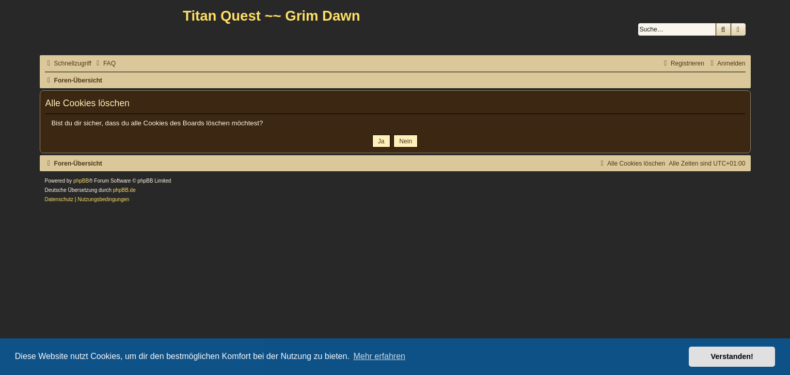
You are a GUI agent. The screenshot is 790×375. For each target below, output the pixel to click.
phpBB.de (124, 190)
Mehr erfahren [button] (379, 356)
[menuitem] (105, 64)
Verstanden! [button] (732, 356)
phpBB (81, 181)
